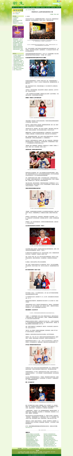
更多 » (18, 13)
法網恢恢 (36, 451)
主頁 (26, 9)
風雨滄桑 (33, 7)
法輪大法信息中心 (41, 452)
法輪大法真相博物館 (46, 451)
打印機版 (51, 14)
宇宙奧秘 (28, 7)
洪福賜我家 (15, 19)
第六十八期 (15, 13)
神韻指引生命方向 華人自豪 (18, 38)
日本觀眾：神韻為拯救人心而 (18, 41)
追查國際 (40, 451)
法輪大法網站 (53, 451)
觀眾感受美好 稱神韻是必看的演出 (49, 439)
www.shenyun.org (29, 427)
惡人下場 (42, 448)
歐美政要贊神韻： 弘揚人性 (17, 39)
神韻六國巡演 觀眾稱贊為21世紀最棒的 (50, 435)
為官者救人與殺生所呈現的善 (19, 65)
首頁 (13, 7)
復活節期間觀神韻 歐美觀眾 (18, 42)
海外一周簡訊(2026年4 (17, 59)
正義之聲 (58, 7)
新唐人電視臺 (32, 451)
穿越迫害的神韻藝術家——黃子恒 (32, 439)
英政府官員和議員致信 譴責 (18, 64)
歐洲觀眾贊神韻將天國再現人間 (31, 436)
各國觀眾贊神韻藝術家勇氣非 (18, 46)
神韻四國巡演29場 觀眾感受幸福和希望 (32, 444)
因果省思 (43, 7)
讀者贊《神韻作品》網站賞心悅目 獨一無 (51, 440)
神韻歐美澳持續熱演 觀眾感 (18, 49)
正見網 (46, 452)
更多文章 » (22, 50)
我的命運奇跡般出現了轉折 (17, 20)
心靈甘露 (53, 7)
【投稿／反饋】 (56, 14)
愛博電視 (35, 452)
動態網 (24, 451)
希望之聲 (31, 452)
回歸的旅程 (56, 448)
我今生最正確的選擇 (17, 56)
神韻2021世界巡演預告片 (48, 436)
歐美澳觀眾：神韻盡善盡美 (18, 43)
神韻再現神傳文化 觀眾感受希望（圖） (50, 443)
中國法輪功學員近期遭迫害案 (19, 57)
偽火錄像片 (25, 448)
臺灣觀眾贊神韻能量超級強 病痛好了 (32, 440)
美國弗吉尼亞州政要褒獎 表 (19, 61)
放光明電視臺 (27, 452)
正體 (60, 5)
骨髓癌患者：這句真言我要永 (18, 23)
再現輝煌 (33, 9)
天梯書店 (22, 452)
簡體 (57, 5)
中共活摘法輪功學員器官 (34, 448)
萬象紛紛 (38, 7)
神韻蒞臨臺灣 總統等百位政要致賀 (32, 443)
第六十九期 (18, 12)
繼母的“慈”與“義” (16, 21)
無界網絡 (27, 451)
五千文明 (17, 7)
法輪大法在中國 (49, 448)
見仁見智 (48, 7)
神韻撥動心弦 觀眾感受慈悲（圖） (49, 444)
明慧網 (19, 452)
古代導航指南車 (15, 17)
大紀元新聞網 (20, 451)
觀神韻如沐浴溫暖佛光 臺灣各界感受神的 (33, 435)
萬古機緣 (23, 7)
